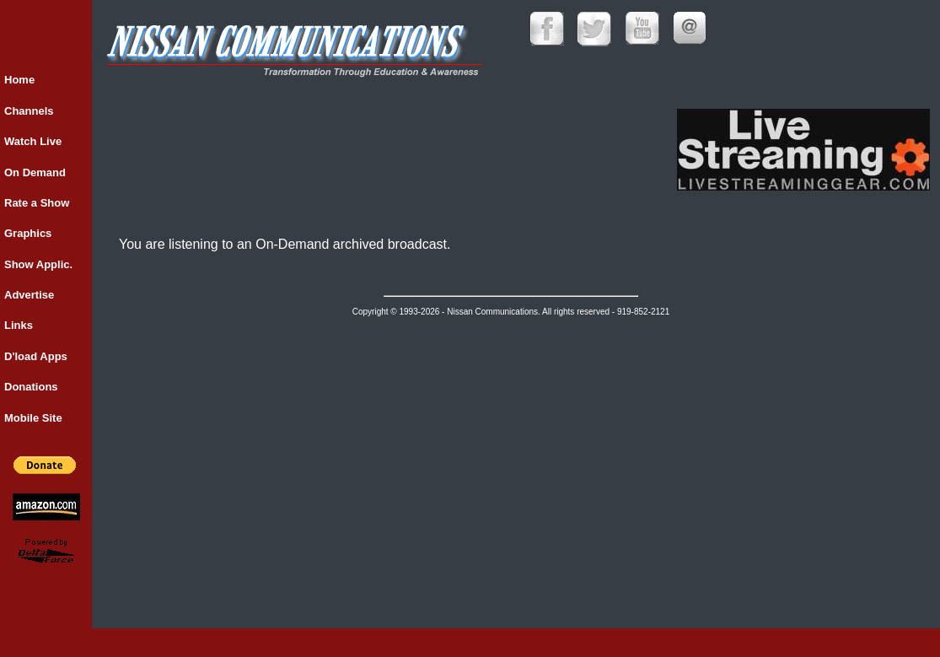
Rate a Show (36, 203)
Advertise (29, 294)
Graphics (27, 233)
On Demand (35, 172)
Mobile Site (33, 418)
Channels (29, 111)
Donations (31, 386)
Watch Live (33, 141)
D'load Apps (35, 356)
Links (18, 325)
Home (19, 79)
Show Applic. (38, 264)
